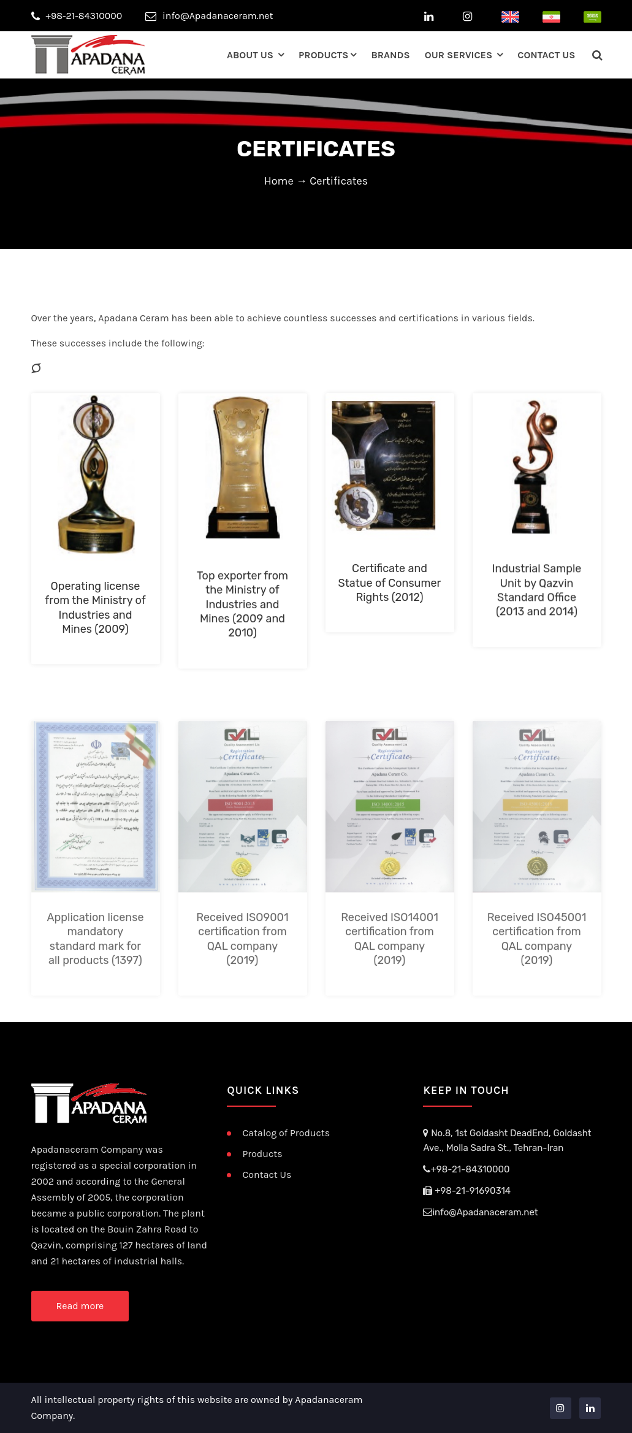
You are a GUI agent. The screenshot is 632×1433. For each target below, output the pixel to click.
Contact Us (266, 1174)
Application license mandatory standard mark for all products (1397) (95, 976)
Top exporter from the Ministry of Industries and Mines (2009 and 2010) (242, 610)
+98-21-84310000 (77, 15)
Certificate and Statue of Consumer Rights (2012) (389, 588)
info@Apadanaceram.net (209, 15)
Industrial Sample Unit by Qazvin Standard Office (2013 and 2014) (537, 595)
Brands (390, 55)
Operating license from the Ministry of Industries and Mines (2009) (95, 613)
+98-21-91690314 (467, 1190)
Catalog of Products (286, 1133)
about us (251, 55)
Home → (287, 181)
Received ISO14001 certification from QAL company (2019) (389, 976)
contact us (546, 55)
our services (460, 55)
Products (323, 55)
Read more (80, 1306)
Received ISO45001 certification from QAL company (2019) (537, 976)
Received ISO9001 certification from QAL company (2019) (242, 976)
